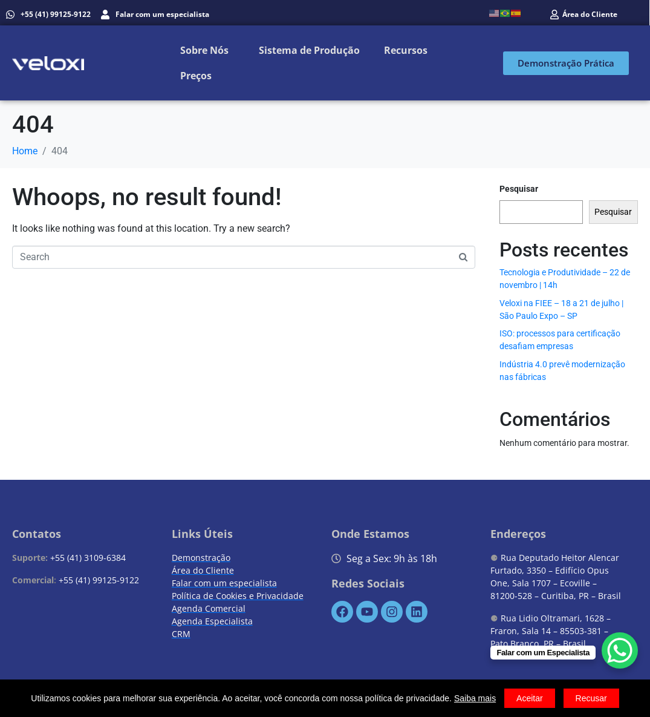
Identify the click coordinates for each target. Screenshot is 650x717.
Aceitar (529, 698)
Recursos (405, 50)
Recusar (591, 698)
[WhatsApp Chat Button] (620, 650)
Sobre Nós (204, 50)
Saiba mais (475, 698)
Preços (196, 75)
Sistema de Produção (309, 50)
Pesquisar (518, 189)
